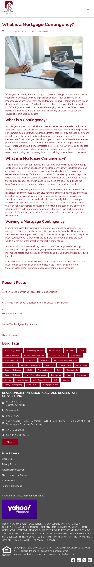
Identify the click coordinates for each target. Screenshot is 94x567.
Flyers (10, 442)
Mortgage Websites (24, 554)
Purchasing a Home (40, 31)
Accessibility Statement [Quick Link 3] (13, 470)
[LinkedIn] (79, 560)
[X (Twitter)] (84, 560)
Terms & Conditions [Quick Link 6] (12, 486)
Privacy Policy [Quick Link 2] (9, 464)
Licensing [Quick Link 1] (7, 459)
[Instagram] (90, 560)
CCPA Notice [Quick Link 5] (8, 480)
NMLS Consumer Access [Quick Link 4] (14, 475)
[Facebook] (73, 560)
